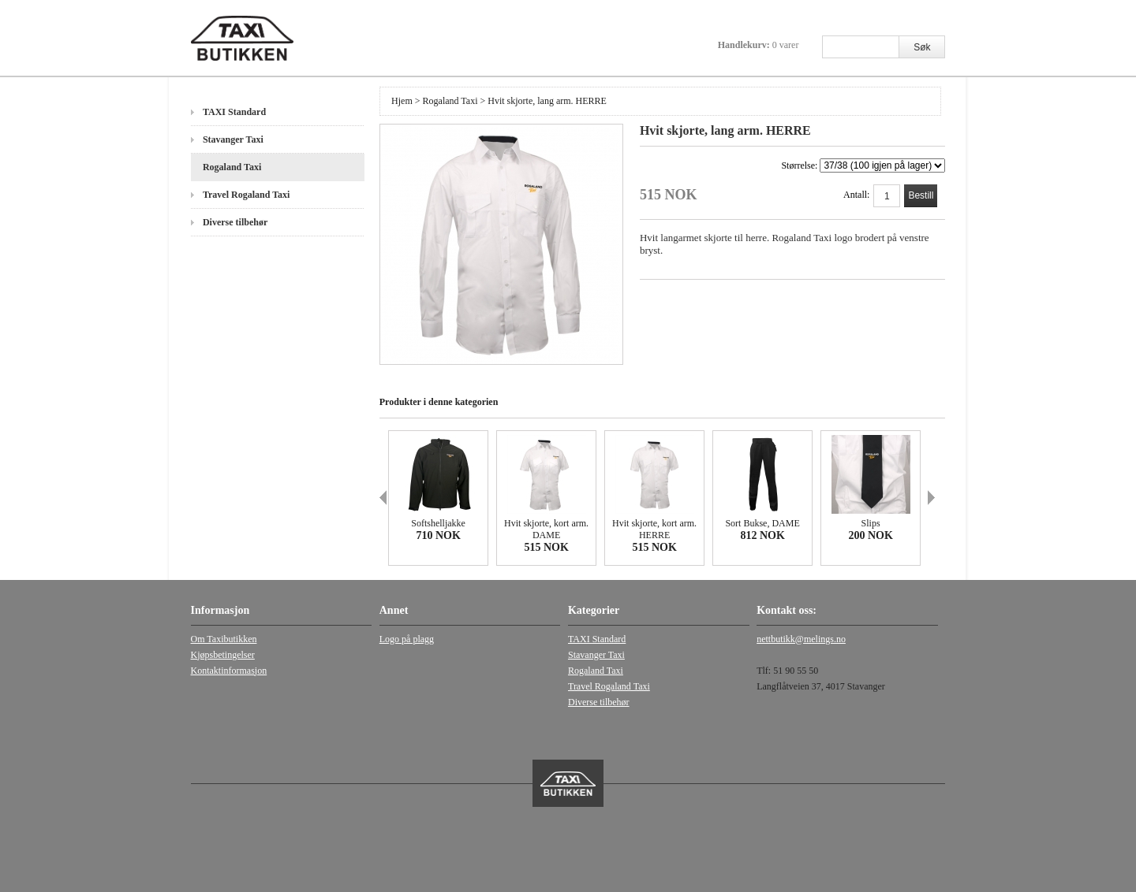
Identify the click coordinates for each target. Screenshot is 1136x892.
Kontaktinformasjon (229, 670)
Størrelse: (863, 165)
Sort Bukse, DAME (762, 523)
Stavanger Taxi (233, 139)
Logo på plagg (406, 639)
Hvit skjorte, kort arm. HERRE (654, 529)
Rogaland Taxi (232, 167)
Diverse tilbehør (235, 222)
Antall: (856, 194)
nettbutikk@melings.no (801, 639)
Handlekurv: (758, 44)
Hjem (402, 100)
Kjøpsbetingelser (223, 654)
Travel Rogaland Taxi (246, 194)
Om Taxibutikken (224, 639)
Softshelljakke (438, 523)
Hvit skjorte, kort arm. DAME (546, 529)
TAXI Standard (234, 111)
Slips (870, 523)
